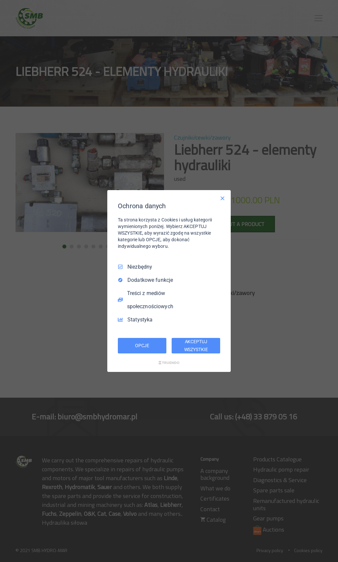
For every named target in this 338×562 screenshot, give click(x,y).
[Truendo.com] (169, 362)
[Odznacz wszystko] (222, 198)
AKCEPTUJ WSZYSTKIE (196, 345)
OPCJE (142, 345)
